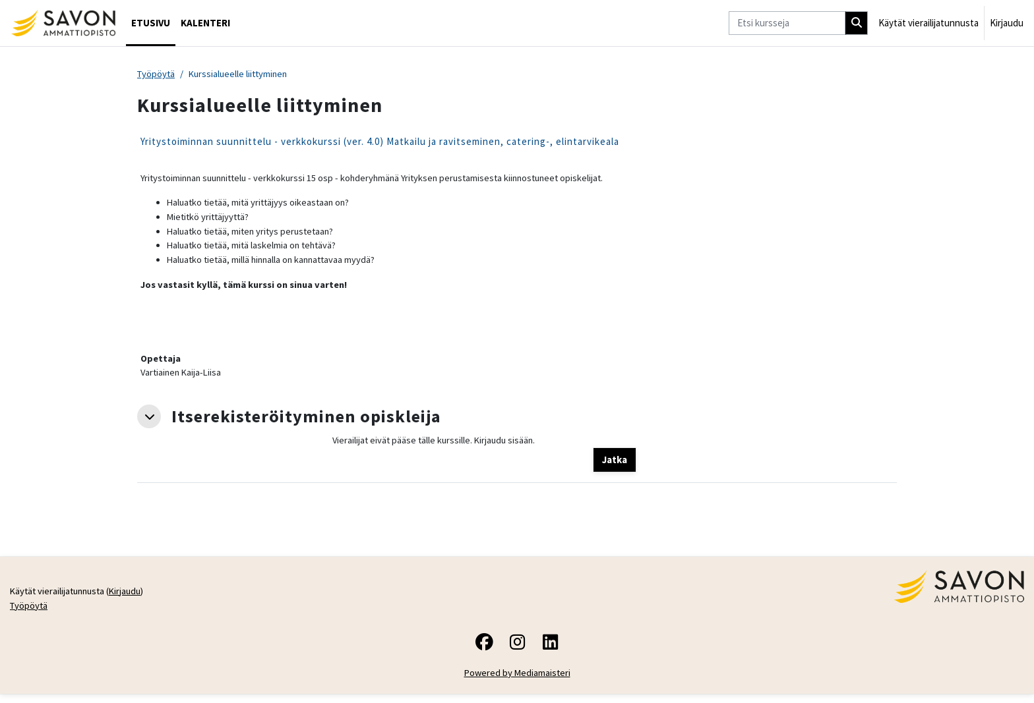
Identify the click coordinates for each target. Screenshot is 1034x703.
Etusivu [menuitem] (150, 22)
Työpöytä (157, 74)
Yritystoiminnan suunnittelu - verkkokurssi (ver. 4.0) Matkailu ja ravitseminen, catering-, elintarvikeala (379, 142)
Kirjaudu (1006, 22)
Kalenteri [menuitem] (205, 22)
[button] (149, 423)
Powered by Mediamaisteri (517, 681)
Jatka (614, 467)
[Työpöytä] (63, 23)
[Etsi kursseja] (787, 23)
